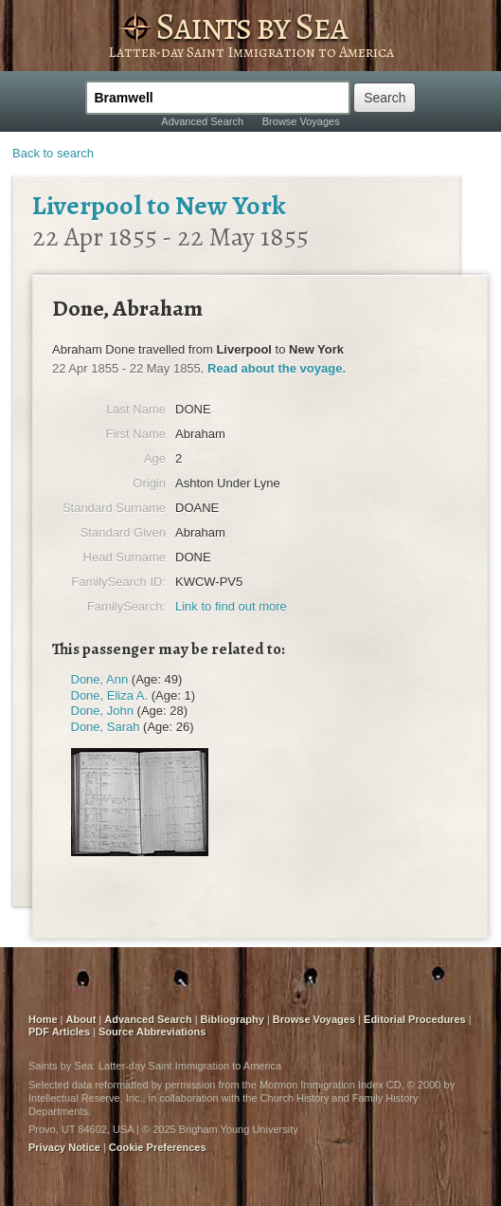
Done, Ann (100, 679)
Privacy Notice (64, 1147)
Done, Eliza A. (110, 695)
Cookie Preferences (157, 1147)
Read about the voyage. (276, 368)
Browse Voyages (301, 121)
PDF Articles (59, 1031)
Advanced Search (202, 121)
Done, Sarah (105, 727)
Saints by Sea (251, 26)
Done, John (102, 711)
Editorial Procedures (415, 1019)
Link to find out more (231, 606)
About (81, 1019)
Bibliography (232, 1019)
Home (43, 1019)
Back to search (53, 153)
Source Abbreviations (152, 1031)
